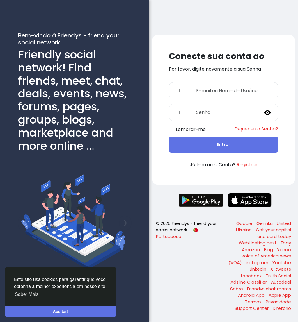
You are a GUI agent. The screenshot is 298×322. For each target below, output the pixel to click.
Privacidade (278, 302)
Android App (252, 295)
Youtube (281, 263)
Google (244, 223)
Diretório (282, 308)
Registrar (247, 164)
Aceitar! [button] (60, 311)
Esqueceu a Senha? (256, 129)
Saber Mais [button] (26, 294)
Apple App (280, 295)
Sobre (237, 289)
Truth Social (278, 276)
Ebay (286, 243)
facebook (252, 276)
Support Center (252, 308)
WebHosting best (258, 243)
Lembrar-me (191, 129)
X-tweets (280, 269)
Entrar (223, 144)
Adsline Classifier (249, 282)
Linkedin (258, 269)
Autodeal (281, 282)
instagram (257, 263)
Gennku (265, 223)
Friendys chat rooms (269, 289)
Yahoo (284, 249)
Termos (254, 302)
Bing (269, 249)
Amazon (251, 249)
